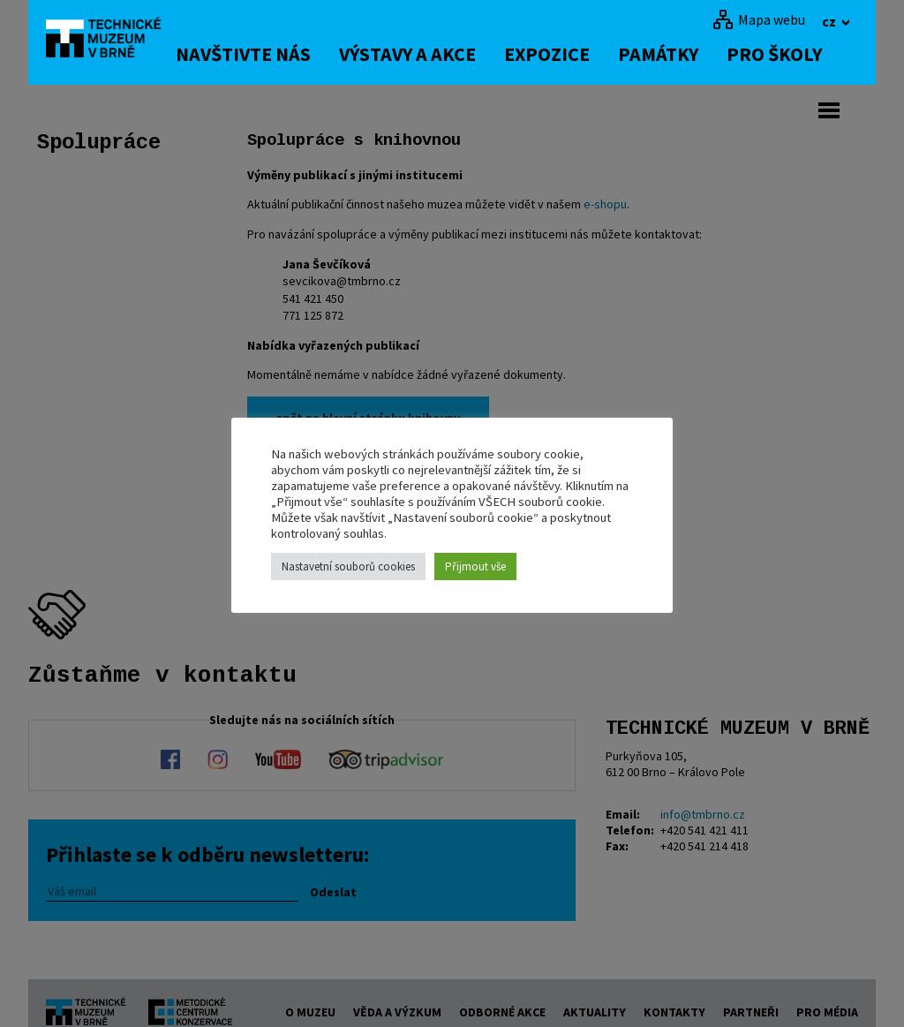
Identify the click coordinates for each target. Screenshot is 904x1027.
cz (830, 21)
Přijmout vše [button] (475, 566)
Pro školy (792, 54)
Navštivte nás (261, 54)
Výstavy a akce (426, 54)
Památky (677, 54)
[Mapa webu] (758, 19)
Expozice (565, 54)
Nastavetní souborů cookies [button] (348, 566)
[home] (111, 40)
